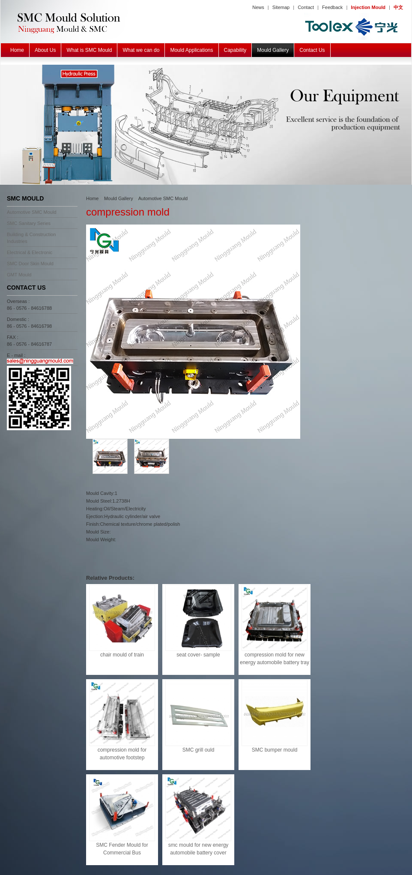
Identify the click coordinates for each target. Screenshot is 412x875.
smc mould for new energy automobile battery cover (198, 849)
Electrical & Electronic (29, 252)
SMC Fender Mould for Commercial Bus (122, 849)
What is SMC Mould (89, 50)
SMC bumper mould (275, 750)
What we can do (140, 50)
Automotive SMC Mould (32, 212)
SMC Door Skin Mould (30, 263)
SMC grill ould (198, 750)
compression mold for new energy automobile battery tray (274, 658)
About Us (45, 50)
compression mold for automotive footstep (122, 754)
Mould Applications (191, 50)
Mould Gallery (273, 50)
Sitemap (281, 7)
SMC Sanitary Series (29, 223)
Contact (306, 7)
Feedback (332, 7)
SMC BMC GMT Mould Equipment (206, 125)
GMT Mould (19, 274)
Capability (235, 50)
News (258, 7)
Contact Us (312, 50)
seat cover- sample (198, 655)
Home (17, 50)
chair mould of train (122, 655)
